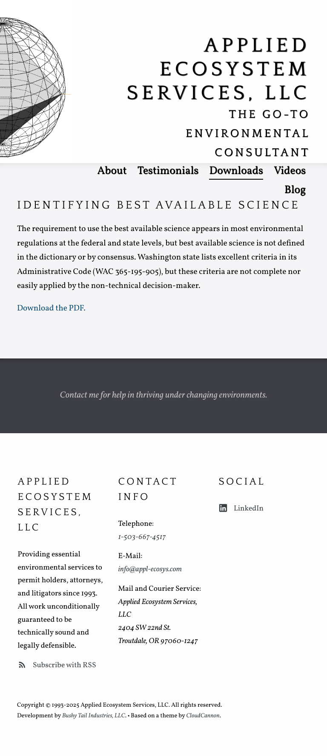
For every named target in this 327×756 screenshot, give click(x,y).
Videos (290, 171)
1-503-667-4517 (142, 537)
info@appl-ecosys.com (150, 569)
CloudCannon (202, 716)
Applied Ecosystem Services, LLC (218, 69)
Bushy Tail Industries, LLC (93, 716)
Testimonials (168, 171)
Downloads (236, 171)
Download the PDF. (51, 308)
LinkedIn (241, 508)
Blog (295, 190)
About (111, 171)
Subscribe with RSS (56, 665)
